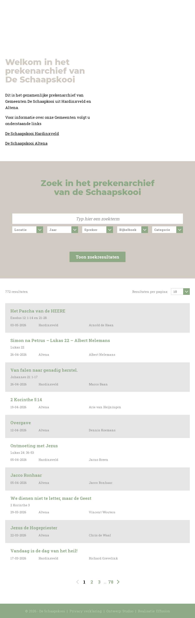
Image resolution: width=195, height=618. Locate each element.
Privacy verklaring (86, 611)
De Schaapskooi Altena (26, 143)
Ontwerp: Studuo (119, 611)
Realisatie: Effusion (154, 611)
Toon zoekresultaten (97, 257)
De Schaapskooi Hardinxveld (32, 133)
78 (110, 582)
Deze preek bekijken (178, 318)
